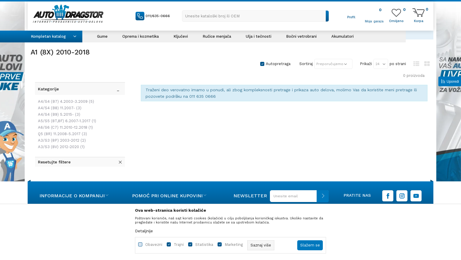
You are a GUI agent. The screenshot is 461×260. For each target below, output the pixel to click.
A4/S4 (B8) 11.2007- (58, 95)
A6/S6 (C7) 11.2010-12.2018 (63, 114)
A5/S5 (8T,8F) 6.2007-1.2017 (65, 108)
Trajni (179, 244)
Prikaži (366, 64)
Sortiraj (306, 64)
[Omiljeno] (396, 20)
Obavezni (153, 244)
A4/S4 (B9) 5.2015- (57, 102)
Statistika (204, 244)
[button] (255, 16)
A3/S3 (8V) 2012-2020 (59, 134)
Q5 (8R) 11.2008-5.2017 (61, 121)
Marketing (234, 244)
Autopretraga (278, 64)
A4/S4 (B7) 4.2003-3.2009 (64, 89)
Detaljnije (144, 230)
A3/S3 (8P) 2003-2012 (60, 127)
